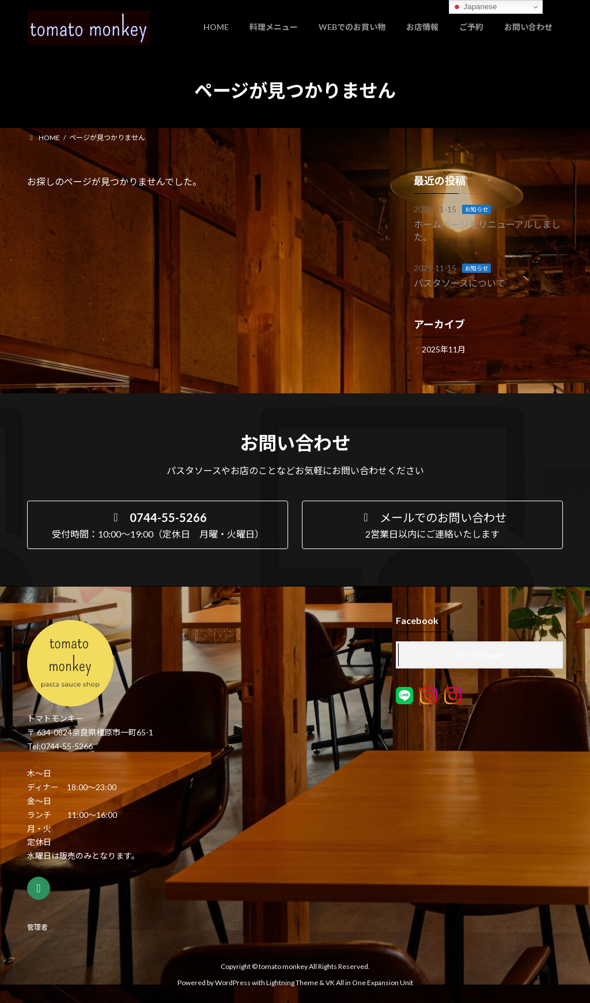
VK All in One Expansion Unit (369, 982)
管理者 (37, 927)
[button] (157, 525)
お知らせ (476, 209)
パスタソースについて (459, 282)
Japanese (474, 7)
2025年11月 (444, 349)
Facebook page (479, 655)
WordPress (233, 982)
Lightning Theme (292, 982)
